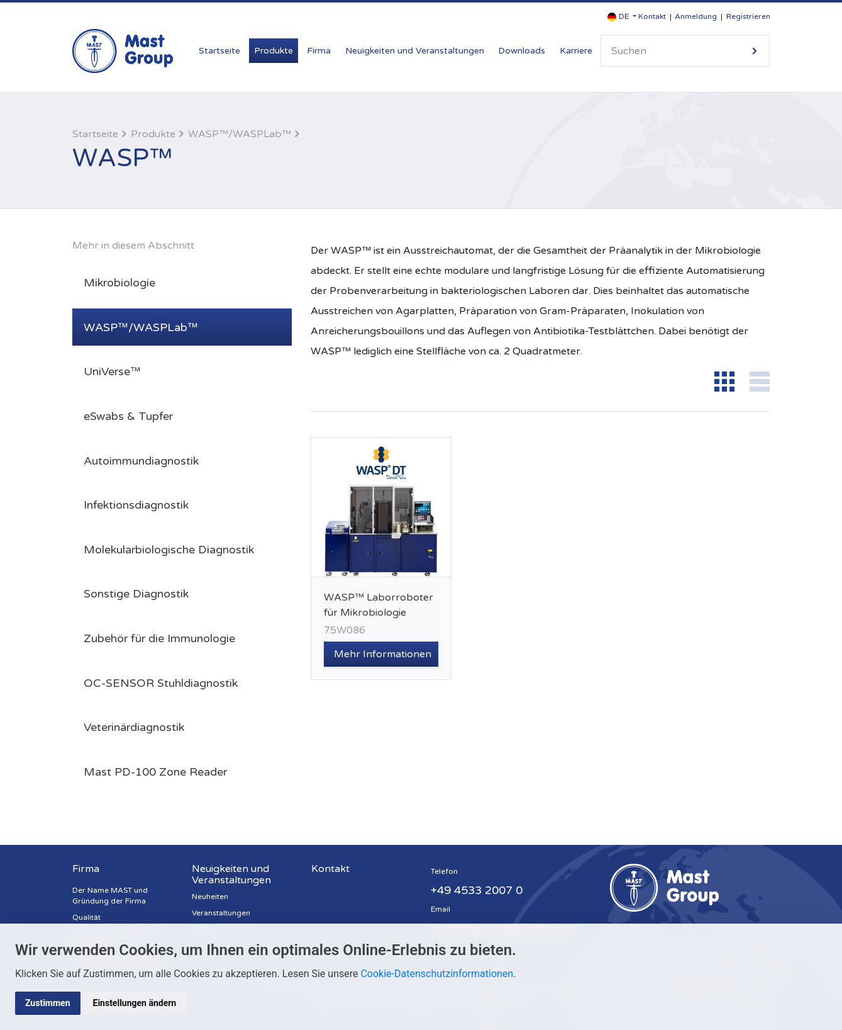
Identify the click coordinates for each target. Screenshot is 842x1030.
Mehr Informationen (382, 654)
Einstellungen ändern (135, 1003)
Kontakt (652, 16)
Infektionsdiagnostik (136, 505)
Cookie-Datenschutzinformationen (436, 974)
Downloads (521, 50)
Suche (755, 51)
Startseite (219, 50)
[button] (621, 16)
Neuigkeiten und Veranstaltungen (414, 50)
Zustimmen (47, 1003)
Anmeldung (696, 16)
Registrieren (748, 16)
